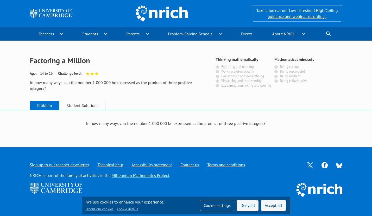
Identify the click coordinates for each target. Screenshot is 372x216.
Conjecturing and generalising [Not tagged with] (242, 76)
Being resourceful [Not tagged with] (292, 71)
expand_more (62, 34)
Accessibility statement (151, 164)
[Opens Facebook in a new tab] (324, 164)
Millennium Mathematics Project (140, 175)
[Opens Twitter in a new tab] (310, 164)
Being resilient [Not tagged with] (290, 76)
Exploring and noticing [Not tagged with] (237, 67)
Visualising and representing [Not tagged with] (241, 81)
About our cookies (100, 209)
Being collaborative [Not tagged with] (293, 81)
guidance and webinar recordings (297, 16)
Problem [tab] (44, 105)
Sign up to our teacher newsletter (59, 164)
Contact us (189, 164)
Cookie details (127, 209)
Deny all (248, 205)
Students (90, 33)
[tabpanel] (186, 123)
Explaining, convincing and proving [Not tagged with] (246, 85)
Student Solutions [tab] (82, 105)
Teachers (46, 33)
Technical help (110, 164)
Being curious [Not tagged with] (289, 67)
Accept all (273, 205)
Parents (133, 33)
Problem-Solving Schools (190, 33)
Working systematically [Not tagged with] (237, 71)
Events (247, 33)
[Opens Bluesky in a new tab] (339, 165)
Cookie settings (217, 205)
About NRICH (283, 33)
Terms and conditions (226, 164)
